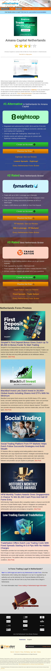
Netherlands (5, 8)
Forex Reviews (27, 8)
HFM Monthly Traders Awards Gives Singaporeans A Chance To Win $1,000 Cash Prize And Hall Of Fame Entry (25, 497)
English (18, 8)
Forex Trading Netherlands (24, 93)
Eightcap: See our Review (26, 157)
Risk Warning (27, 652)
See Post (3, 668)
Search (34, 652)
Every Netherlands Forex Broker (26, 166)
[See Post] (11, 357)
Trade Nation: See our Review (26, 290)
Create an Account (25, 144)
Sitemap (39, 652)
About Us (12, 652)
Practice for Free (24, 151)
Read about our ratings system (25, 54)
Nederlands (22, 639)
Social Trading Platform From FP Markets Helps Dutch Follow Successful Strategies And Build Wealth (24, 446)
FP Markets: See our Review (26, 224)
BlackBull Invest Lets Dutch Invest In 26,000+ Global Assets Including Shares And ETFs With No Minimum (25, 393)
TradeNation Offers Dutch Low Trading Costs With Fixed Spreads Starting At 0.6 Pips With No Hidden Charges (25, 545)
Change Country (46, 646)
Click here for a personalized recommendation (33, 12)
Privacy (21, 652)
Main (12, 8)
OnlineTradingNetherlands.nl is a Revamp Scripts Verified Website (31, 664)
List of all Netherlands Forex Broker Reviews (25, 634)
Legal (31, 652)
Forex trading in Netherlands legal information (32, 585)
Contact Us (17, 652)
